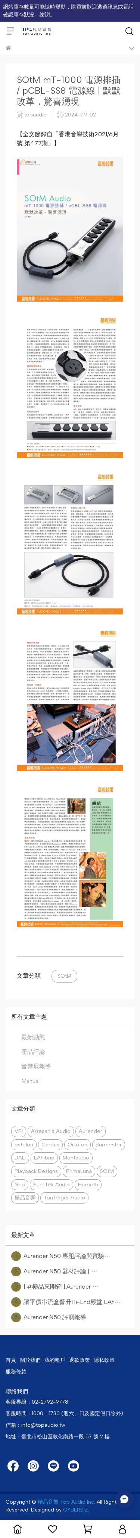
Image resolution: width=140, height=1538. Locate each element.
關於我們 (30, 1360)
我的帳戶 (54, 1360)
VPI (19, 1131)
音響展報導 (36, 1066)
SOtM (64, 975)
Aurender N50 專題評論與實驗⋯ (60, 1256)
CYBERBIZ (75, 1510)
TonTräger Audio (64, 1197)
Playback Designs (36, 1171)
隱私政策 (104, 1360)
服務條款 (16, 1372)
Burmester (109, 1144)
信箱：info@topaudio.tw (35, 1425)
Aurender (90, 1131)
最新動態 (33, 1037)
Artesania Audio (51, 1131)
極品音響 (25, 1197)
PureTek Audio (51, 1184)
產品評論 (33, 1051)
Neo (20, 1184)
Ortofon (77, 1144)
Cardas (50, 1144)
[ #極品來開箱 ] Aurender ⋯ (54, 1287)
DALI (20, 1157)
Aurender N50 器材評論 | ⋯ (54, 1271)
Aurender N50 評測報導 (48, 1317)
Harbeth (88, 1184)
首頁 (11, 1360)
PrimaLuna (79, 1171)
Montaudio (76, 1157)
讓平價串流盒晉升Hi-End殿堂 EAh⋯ (66, 1302)
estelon (24, 1144)
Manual (30, 1080)
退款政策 (79, 1360)
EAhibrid (44, 1157)
